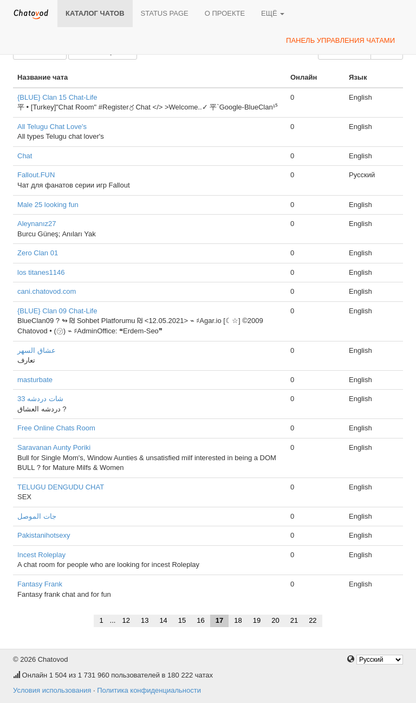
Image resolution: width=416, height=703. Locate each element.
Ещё (272, 13)
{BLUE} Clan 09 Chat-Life (57, 311)
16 (200, 620)
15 (182, 620)
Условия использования (52, 690)
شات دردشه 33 (40, 399)
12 (125, 620)
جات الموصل (36, 516)
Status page (164, 13)
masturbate (35, 380)
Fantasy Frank (39, 584)
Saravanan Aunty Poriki (53, 447)
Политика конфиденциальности (149, 690)
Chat (24, 156)
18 (238, 620)
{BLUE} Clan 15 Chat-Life (57, 97)
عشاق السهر (36, 350)
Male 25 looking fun (48, 205)
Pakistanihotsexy (43, 535)
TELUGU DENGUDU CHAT (60, 487)
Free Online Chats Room (56, 428)
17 (219, 620)
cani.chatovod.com (46, 291)
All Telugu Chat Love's (52, 126)
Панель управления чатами (340, 40)
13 (144, 620)
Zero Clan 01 (37, 253)
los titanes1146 (40, 272)
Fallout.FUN (36, 175)
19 (257, 620)
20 (275, 620)
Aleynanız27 (36, 224)
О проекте (225, 13)
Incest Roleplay (41, 555)
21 (294, 620)
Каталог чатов (95, 13)
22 (312, 620)
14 (163, 620)
